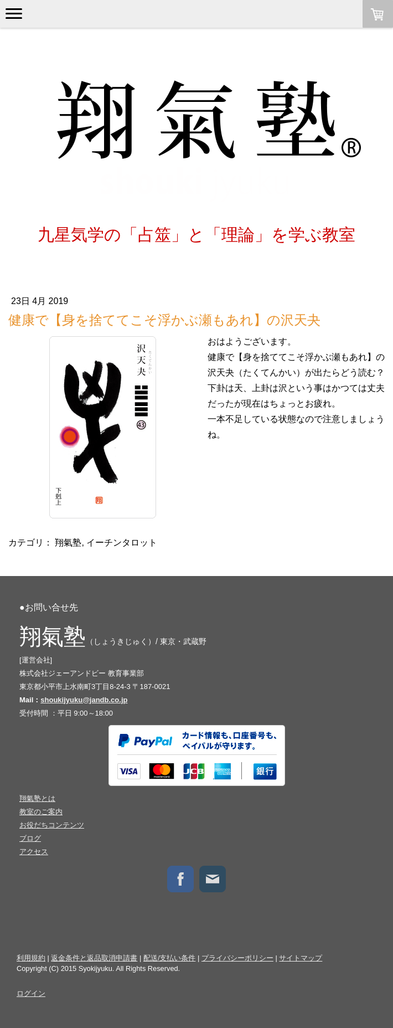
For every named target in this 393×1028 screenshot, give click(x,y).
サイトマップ (300, 958)
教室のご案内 (41, 812)
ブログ (30, 838)
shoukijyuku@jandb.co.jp (83, 700)
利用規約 (31, 958)
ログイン (31, 993)
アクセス (33, 851)
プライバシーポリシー (237, 958)
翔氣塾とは (37, 798)
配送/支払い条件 (169, 958)
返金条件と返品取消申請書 (94, 958)
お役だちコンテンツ (51, 825)
